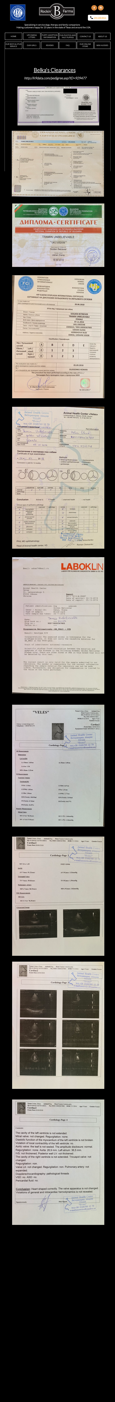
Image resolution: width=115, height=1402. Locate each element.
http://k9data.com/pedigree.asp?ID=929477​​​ (55, 78)
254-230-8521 (100, 18)
